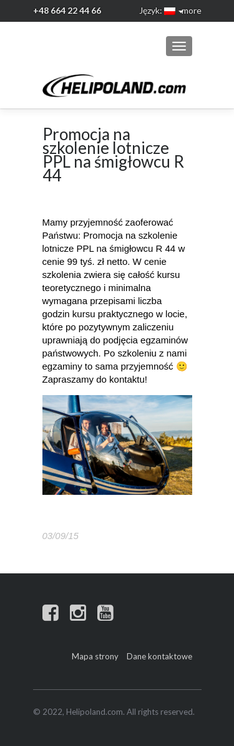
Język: (157, 10)
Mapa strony (95, 656)
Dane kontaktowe (159, 656)
